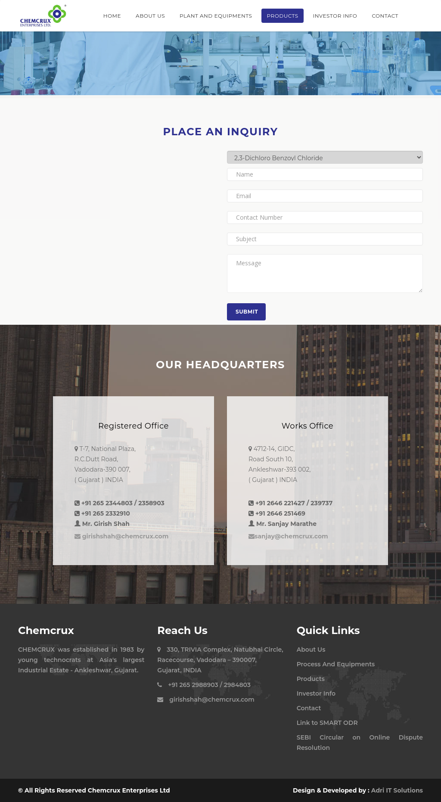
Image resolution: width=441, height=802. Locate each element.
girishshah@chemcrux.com (122, 536)
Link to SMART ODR (327, 723)
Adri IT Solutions (397, 790)
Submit (247, 311)
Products (282, 15)
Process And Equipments (336, 664)
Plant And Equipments (216, 15)
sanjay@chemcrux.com (288, 536)
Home (112, 15)
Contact (385, 15)
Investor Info (335, 15)
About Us (150, 15)
